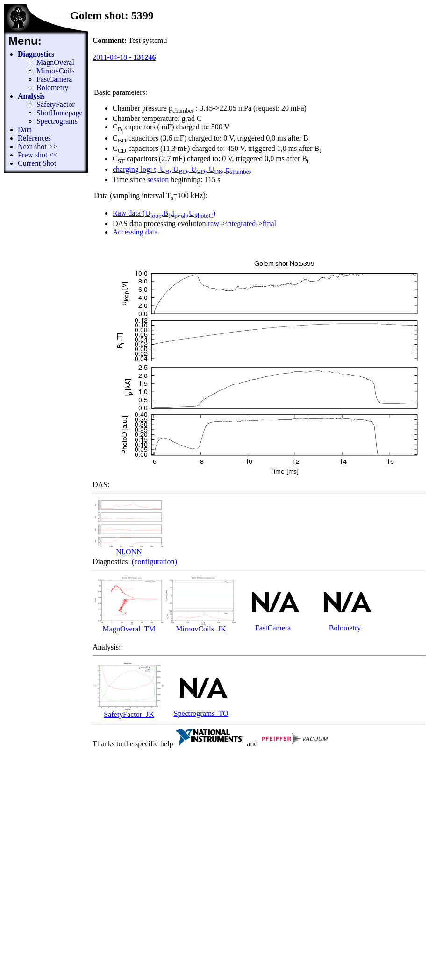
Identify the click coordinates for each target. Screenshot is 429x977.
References (34, 138)
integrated (241, 223)
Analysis (31, 96)
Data (25, 130)
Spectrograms (57, 121)
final (269, 223)
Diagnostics (36, 54)
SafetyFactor (55, 104)
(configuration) (154, 562)
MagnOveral (55, 62)
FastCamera (54, 79)
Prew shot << (38, 155)
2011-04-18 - (124, 57)
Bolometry (52, 88)
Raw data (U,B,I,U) (164, 213)
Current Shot (37, 163)
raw (213, 223)
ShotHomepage (59, 113)
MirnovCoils (55, 71)
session (158, 180)
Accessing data (135, 232)
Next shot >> (37, 146)
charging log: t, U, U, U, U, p (182, 169)
